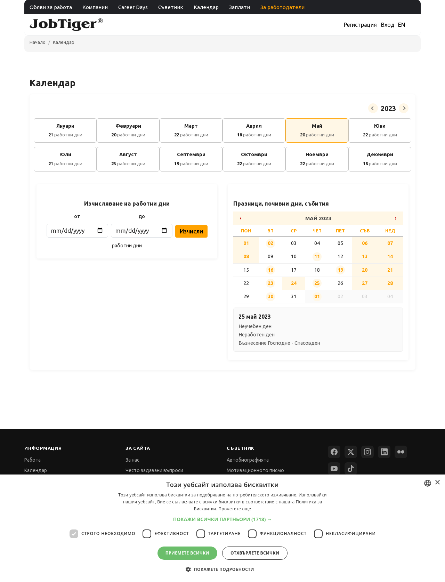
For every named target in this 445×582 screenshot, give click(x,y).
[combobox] (427, 483)
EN (401, 25)
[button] (222, 519)
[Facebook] (334, 452)
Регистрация (360, 25)
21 (390, 270)
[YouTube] (334, 468)
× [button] (437, 482)
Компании (95, 7)
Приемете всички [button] (187, 553)
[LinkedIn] (384, 452)
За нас (132, 460)
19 (340, 270)
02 (270, 243)
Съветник (170, 7)
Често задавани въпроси (154, 470)
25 (317, 283)
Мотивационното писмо (255, 470)
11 (317, 256)
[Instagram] (367, 452)
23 (270, 283)
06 (364, 243)
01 (246, 243)
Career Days (133, 7)
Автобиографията (248, 460)
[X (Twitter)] (351, 452)
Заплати (239, 7)
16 (270, 270)
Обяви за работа (51, 7)
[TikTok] (351, 468)
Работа (32, 460)
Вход (388, 25)
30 (270, 296)
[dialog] (222, 528)
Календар (206, 7)
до (141, 216)
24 (294, 283)
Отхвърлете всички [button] (254, 553)
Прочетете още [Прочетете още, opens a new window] (234, 509)
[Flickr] (401, 452)
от (77, 216)
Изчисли (191, 231)
